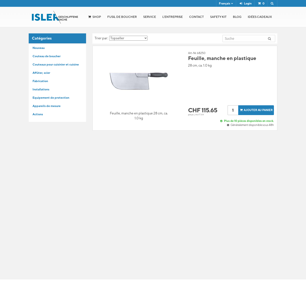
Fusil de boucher (122, 17)
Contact (196, 17)
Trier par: (121, 38)
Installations (41, 89)
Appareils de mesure (47, 106)
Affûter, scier (41, 72)
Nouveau (39, 48)
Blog (237, 17)
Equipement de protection (51, 97)
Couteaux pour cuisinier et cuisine (56, 64)
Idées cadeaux (260, 17)
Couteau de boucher (47, 56)
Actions (38, 114)
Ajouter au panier (256, 110)
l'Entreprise (172, 17)
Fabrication (40, 81)
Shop (96, 17)
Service (149, 17)
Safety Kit (218, 17)
